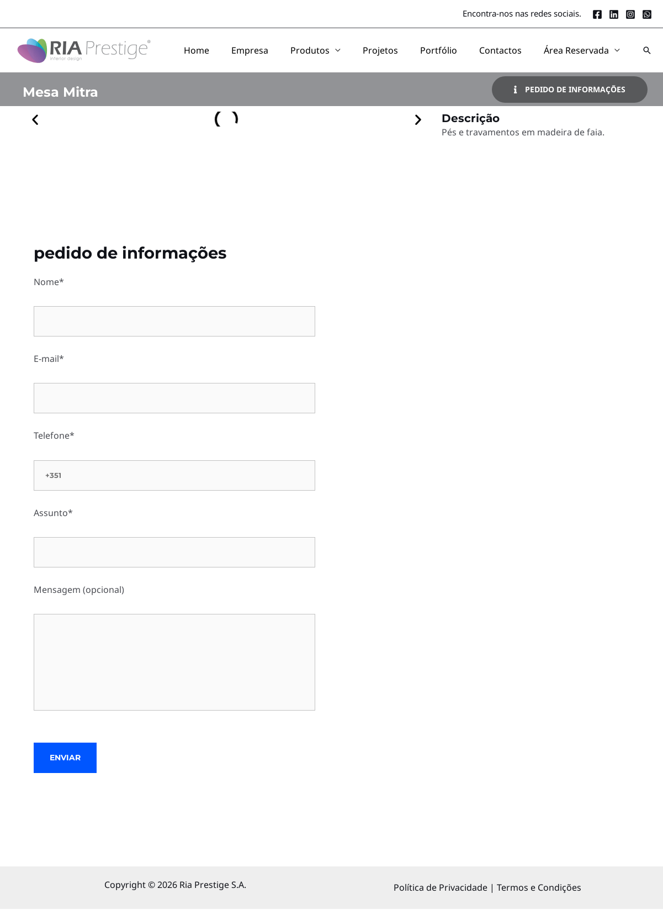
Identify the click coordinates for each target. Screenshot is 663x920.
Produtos (359, 56)
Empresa (310, 56)
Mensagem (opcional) (174, 660)
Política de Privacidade (442, 898)
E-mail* (174, 394)
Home (268, 56)
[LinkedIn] (614, 14)
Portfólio (466, 56)
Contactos (517, 56)
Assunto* (174, 548)
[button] (647, 56)
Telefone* (174, 470)
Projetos (419, 56)
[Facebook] (597, 14)
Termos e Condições (539, 898)
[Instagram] (630, 14)
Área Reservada (581, 56)
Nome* (174, 317)
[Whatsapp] (647, 14)
